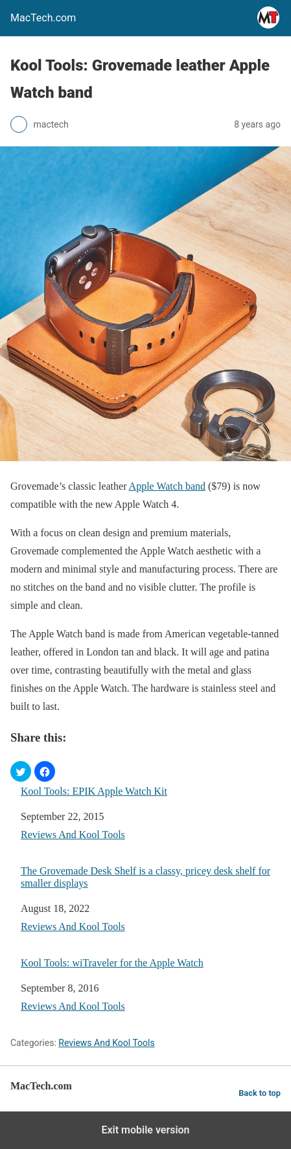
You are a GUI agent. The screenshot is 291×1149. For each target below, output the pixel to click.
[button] (20, 771)
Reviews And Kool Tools (73, 834)
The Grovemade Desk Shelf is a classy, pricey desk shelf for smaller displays (145, 877)
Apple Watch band (167, 486)
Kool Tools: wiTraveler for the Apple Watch (112, 962)
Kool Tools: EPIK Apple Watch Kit (94, 791)
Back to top (260, 1093)
